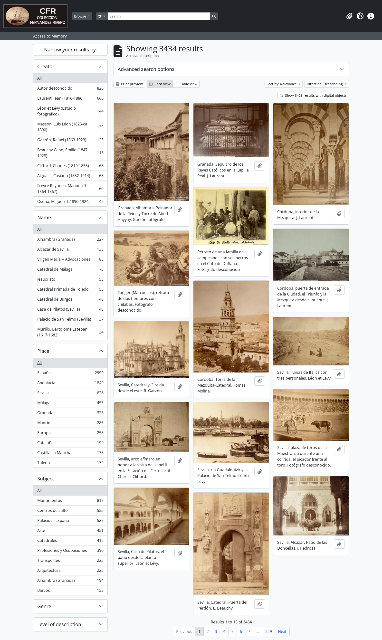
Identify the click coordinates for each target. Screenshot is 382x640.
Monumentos (70, 501)
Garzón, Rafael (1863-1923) (70, 141)
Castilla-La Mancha (70, 454)
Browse (80, 16)
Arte (70, 531)
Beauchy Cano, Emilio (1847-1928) (70, 152)
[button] (349, 16)
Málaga (70, 404)
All (39, 78)
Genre (44, 606)
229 (268, 631)
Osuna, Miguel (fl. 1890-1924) (70, 202)
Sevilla (70, 394)
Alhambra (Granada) (70, 240)
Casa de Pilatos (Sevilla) (70, 310)
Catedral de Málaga (70, 270)
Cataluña (70, 444)
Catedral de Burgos (70, 300)
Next (282, 631)
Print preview (129, 84)
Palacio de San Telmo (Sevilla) (70, 320)
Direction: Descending (325, 84)
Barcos (70, 591)
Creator (45, 66)
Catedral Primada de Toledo (70, 290)
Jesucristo (70, 280)
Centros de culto (70, 511)
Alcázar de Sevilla (70, 250)
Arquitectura (70, 571)
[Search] (158, 16)
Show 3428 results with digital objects (313, 95)
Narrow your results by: (70, 49)
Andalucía (70, 384)
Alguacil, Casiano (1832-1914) (70, 177)
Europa (70, 434)
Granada (70, 414)
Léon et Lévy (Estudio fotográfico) (70, 111)
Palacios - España (70, 521)
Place (43, 351)
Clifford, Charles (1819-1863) (70, 167)
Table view (186, 84)
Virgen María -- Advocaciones (70, 260)
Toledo (70, 464)
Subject (45, 478)
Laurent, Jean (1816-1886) (70, 99)
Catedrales (70, 541)
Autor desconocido (70, 89)
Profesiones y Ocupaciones (70, 551)
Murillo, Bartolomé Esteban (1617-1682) (70, 332)
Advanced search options (146, 69)
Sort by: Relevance (282, 84)
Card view (160, 84)
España (70, 374)
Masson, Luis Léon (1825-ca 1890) (70, 127)
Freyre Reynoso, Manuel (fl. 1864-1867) (70, 188)
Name (44, 217)
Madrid (70, 424)
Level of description (59, 624)
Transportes (70, 561)
